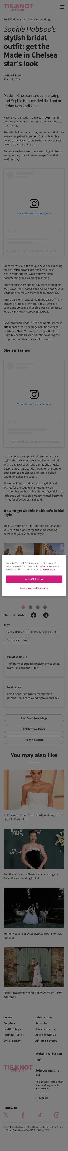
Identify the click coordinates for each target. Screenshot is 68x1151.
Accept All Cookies (34, 579)
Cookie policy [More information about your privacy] (49, 569)
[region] (34, 575)
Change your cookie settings (34, 588)
